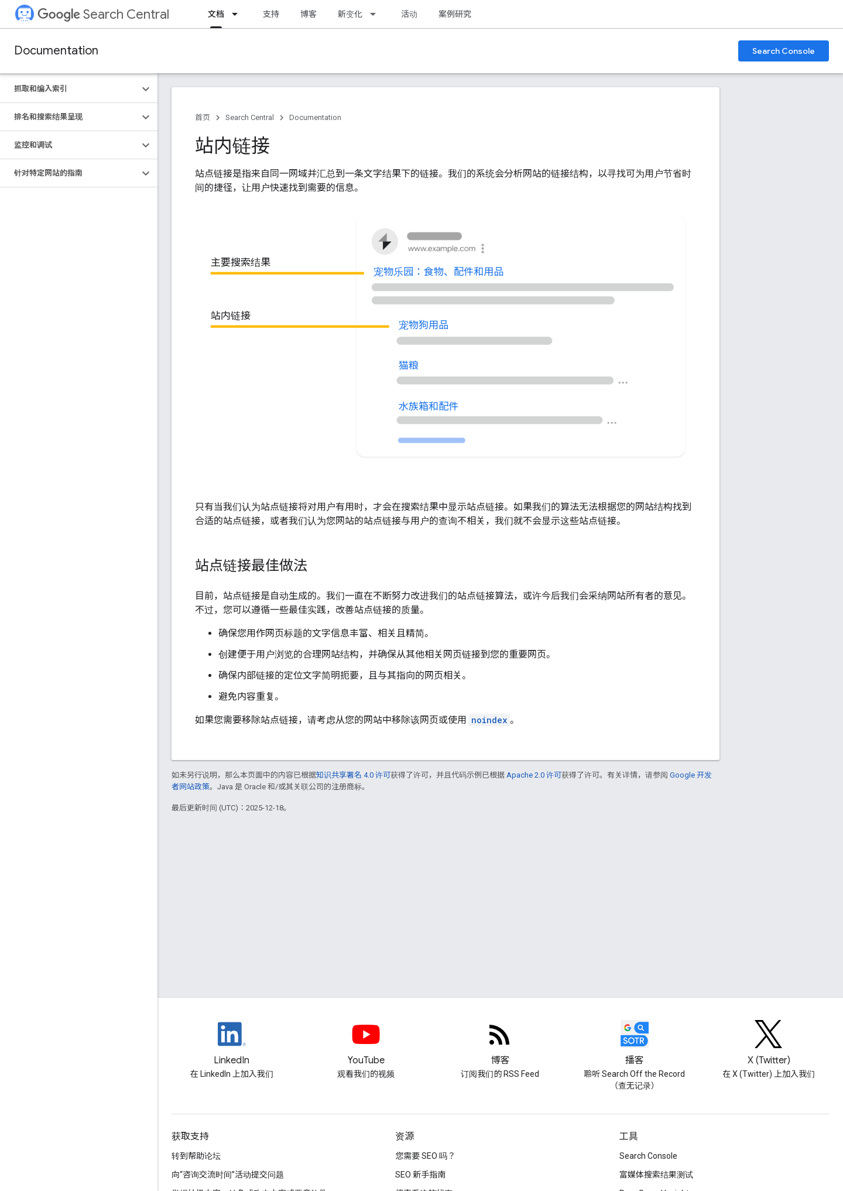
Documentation (56, 50)
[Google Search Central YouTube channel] (366, 1044)
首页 (202, 117)
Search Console (783, 51)
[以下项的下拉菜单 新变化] (376, 14)
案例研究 (454, 14)
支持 (271, 14)
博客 (308, 14)
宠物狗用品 (424, 325)
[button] (69, 89)
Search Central (103, 14)
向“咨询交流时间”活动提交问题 (228, 1174)
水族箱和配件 (429, 406)
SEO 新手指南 (420, 1174)
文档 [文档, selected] (216, 14)
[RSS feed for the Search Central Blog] (500, 1044)
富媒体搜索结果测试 (656, 1174)
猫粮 (409, 365)
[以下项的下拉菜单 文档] (238, 14)
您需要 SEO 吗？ (425, 1156)
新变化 (350, 14)
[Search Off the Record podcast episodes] (634, 1044)
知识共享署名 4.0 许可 (353, 775)
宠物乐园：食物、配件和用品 (438, 272)
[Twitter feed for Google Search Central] (768, 1044)
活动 (409, 14)
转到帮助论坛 (196, 1156)
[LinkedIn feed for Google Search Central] (232, 1044)
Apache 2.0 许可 (533, 775)
